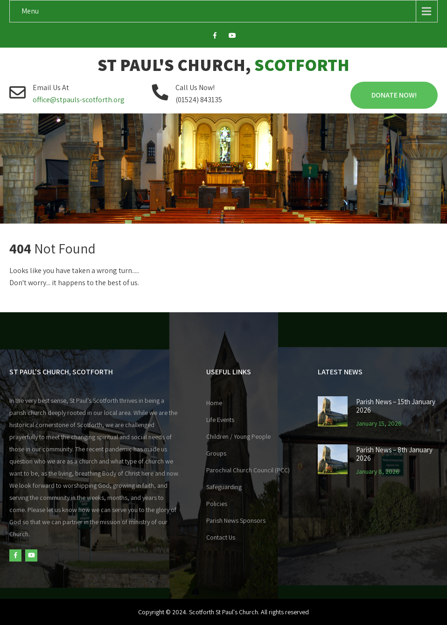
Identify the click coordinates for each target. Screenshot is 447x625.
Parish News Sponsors (235, 520)
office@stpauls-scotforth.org (79, 100)
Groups (216, 453)
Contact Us (220, 537)
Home (214, 403)
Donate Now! (394, 95)
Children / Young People (238, 436)
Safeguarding (224, 487)
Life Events (220, 419)
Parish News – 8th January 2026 (394, 454)
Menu (30, 11)
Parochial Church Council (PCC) (248, 470)
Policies (216, 503)
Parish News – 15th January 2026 (395, 406)
